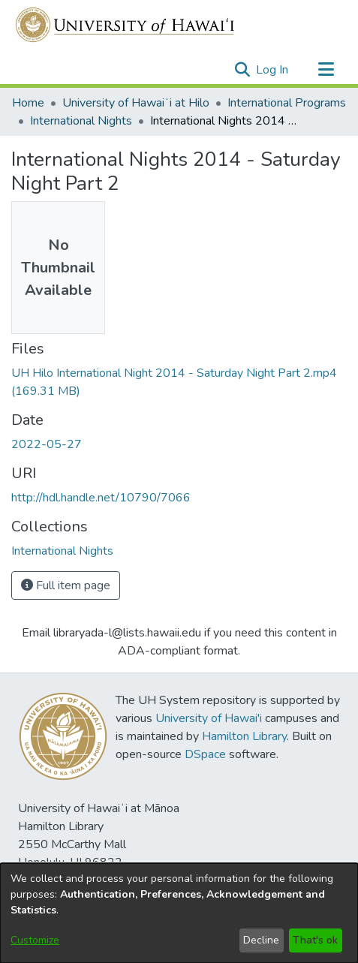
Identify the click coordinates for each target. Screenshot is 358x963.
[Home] (125, 25)
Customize (35, 940)
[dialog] (179, 913)
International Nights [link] (81, 121)
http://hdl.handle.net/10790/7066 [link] (101, 497)
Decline (261, 940)
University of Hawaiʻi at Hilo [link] (135, 103)
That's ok (315, 940)
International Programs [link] (286, 103)
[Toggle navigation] (326, 70)
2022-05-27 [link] (46, 444)
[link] (62, 551)
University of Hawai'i (208, 718)
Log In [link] (273, 70)
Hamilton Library (244, 736)
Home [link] (28, 103)
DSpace (205, 754)
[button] (242, 70)
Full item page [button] (65, 585)
